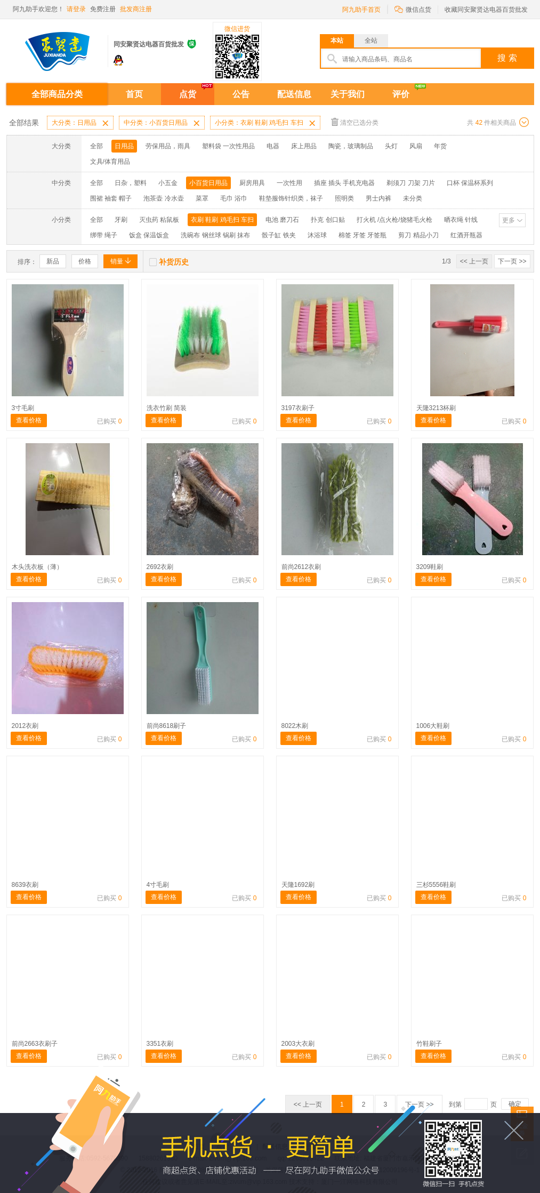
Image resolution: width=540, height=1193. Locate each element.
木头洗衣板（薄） (37, 567)
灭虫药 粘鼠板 (159, 219)
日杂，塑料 (131, 183)
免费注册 (103, 9)
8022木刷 (295, 726)
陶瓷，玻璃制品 (350, 146)
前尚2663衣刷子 (35, 1043)
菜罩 (202, 198)
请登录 (76, 9)
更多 (508, 220)
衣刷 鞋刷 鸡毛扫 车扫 (222, 219)
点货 (187, 94)
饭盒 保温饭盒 (149, 235)
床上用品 (304, 146)
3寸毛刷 (23, 408)
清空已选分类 (354, 121)
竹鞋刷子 (429, 1043)
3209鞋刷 (430, 567)
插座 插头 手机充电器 (344, 183)
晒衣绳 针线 (461, 219)
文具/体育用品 (110, 161)
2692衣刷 (160, 567)
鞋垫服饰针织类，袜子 (291, 198)
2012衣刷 (25, 726)
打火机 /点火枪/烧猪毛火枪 (394, 219)
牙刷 (121, 219)
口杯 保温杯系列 (470, 183)
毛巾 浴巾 (233, 198)
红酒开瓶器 (466, 235)
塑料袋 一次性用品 (228, 146)
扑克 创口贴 (327, 219)
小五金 (168, 183)
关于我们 (348, 94)
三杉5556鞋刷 (436, 884)
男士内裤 (378, 198)
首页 (134, 94)
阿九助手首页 (361, 9)
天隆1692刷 (298, 884)
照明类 (344, 198)
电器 (273, 146)
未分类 (412, 198)
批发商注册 (136, 9)
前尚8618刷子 (167, 726)
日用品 (124, 146)
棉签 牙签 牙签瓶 (362, 235)
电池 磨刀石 (282, 219)
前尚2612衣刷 (301, 567)
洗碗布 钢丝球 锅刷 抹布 (215, 235)
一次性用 (289, 183)
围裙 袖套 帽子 (111, 198)
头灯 (391, 146)
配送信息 (294, 94)
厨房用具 (252, 183)
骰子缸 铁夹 (278, 235)
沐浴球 (317, 235)
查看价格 (29, 420)
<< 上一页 (474, 261)
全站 (371, 40)
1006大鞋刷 (433, 726)
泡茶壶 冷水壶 (163, 198)
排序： (27, 262)
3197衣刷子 (298, 408)
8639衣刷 (25, 884)
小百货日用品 (208, 183)
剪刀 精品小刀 (418, 235)
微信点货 (412, 8)
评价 (400, 94)
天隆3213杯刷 (436, 408)
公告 (240, 94)
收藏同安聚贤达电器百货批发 (486, 9)
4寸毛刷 (158, 884)
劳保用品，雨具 (168, 146)
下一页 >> (512, 261)
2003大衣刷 (298, 1043)
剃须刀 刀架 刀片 (410, 183)
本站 (337, 40)
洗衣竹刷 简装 (167, 408)
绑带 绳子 (103, 235)
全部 (96, 146)
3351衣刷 (160, 1043)
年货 (440, 146)
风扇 (415, 146)
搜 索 (507, 57)
